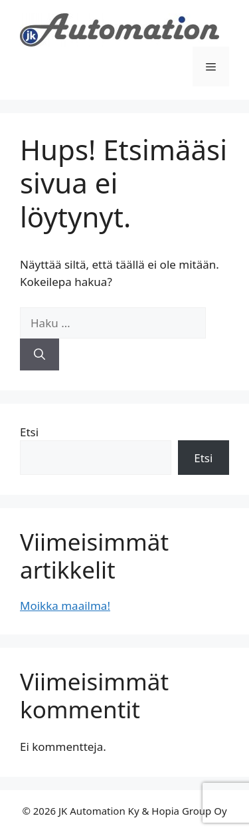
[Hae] (39, 354)
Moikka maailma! (65, 605)
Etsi (29, 432)
